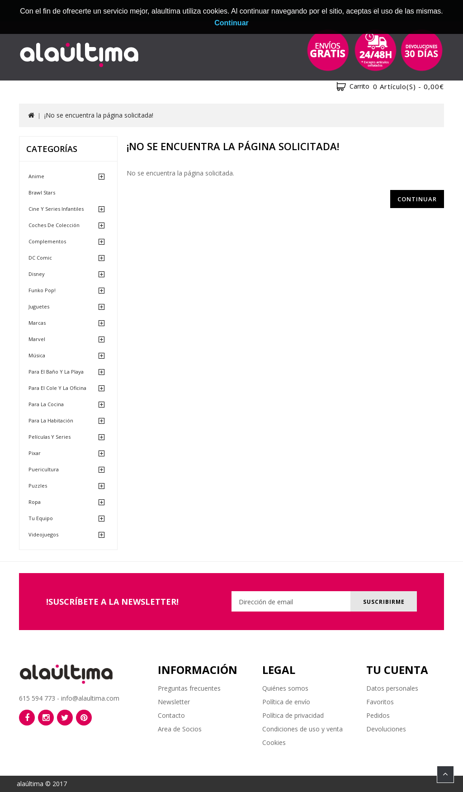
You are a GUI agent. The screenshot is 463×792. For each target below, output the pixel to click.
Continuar (417, 199)
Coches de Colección (54, 225)
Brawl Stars (41, 192)
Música (36, 355)
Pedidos (378, 715)
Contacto (171, 715)
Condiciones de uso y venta (302, 729)
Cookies (274, 742)
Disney (36, 273)
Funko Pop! (42, 290)
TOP (445, 774)
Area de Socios (180, 729)
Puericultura (43, 469)
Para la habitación (50, 420)
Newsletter (174, 701)
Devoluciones (386, 729)
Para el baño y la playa (56, 371)
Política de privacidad (293, 715)
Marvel (36, 339)
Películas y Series (49, 436)
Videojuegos (43, 534)
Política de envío (286, 701)
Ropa (34, 501)
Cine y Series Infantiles (56, 208)
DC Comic (40, 257)
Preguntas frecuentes (189, 688)
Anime (36, 176)
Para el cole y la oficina (57, 387)
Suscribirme (382, 602)
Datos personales (392, 688)
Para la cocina (46, 404)
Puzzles (37, 485)
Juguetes (38, 306)
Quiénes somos (285, 688)
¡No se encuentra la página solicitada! (98, 115)
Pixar (34, 453)
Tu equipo (40, 518)
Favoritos (380, 701)
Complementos (47, 241)
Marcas (37, 322)
